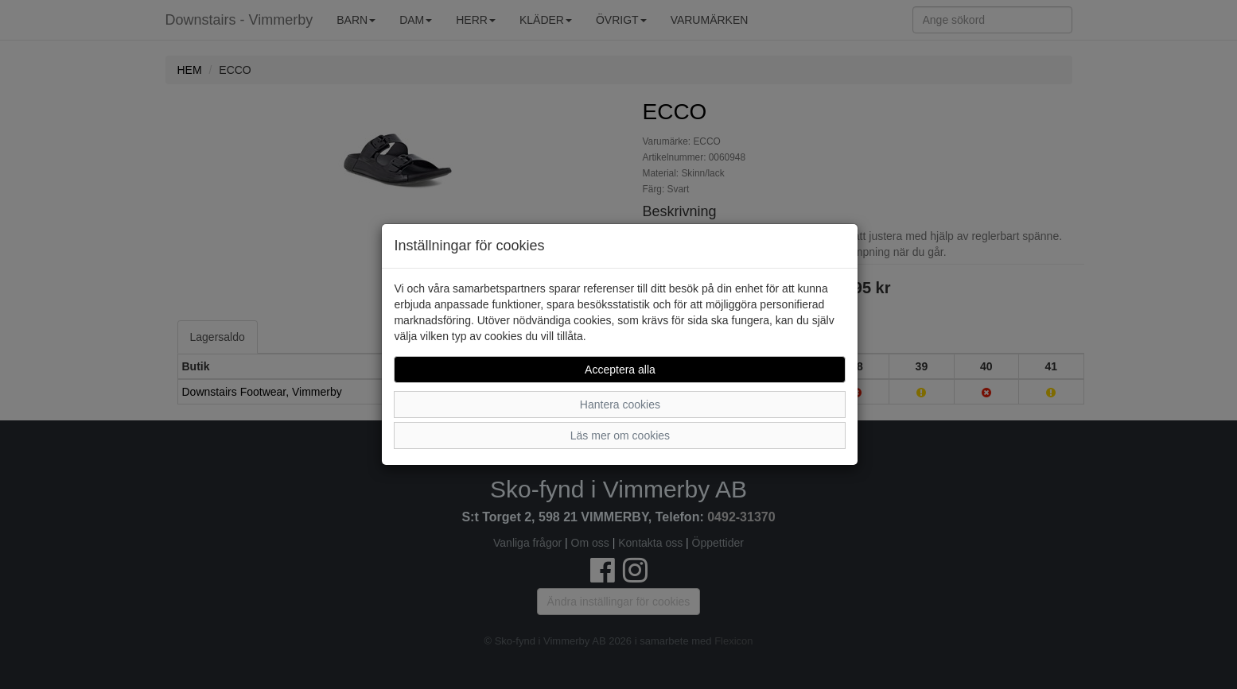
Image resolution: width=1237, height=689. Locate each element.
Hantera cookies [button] (620, 404)
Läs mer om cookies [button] (620, 435)
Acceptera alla (620, 369)
